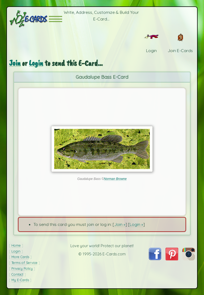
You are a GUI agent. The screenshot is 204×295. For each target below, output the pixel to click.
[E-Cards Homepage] (29, 19)
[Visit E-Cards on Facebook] (155, 258)
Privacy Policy (22, 268)
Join (14, 63)
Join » (119, 224)
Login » (136, 224)
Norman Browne (115, 179)
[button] (55, 19)
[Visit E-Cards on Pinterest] (171, 259)
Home (16, 245)
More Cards (20, 257)
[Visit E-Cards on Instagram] (188, 259)
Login (36, 63)
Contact (17, 274)
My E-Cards (20, 280)
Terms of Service (24, 262)
